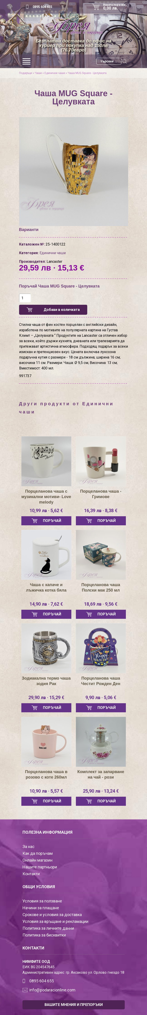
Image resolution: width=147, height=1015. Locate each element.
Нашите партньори (39, 867)
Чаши (38, 73)
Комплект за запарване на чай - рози (100, 774)
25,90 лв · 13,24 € (101, 791)
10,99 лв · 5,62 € (46, 510)
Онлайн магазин (37, 860)
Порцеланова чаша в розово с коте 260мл (46, 774)
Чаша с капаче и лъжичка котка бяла (46, 587)
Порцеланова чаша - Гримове (101, 494)
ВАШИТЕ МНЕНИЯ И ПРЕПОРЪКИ (74, 1005)
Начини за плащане (40, 907)
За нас (28, 846)
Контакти (31, 873)
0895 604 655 (42, 7)
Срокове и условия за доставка (52, 914)
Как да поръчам (37, 853)
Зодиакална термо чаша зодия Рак (46, 681)
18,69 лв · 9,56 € (100, 604)
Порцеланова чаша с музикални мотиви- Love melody (46, 496)
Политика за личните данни (48, 928)
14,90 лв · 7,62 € (46, 604)
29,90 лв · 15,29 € (46, 697)
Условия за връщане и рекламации (55, 921)
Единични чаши (55, 73)
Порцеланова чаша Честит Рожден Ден (100, 681)
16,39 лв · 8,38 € (100, 510)
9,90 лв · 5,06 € (100, 697)
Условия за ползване (42, 901)
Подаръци (25, 73)
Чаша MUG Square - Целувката (87, 73)
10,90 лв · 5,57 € (46, 791)
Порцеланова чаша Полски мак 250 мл (100, 587)
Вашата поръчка (115, 6)
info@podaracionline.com (52, 990)
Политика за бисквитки (44, 935)
